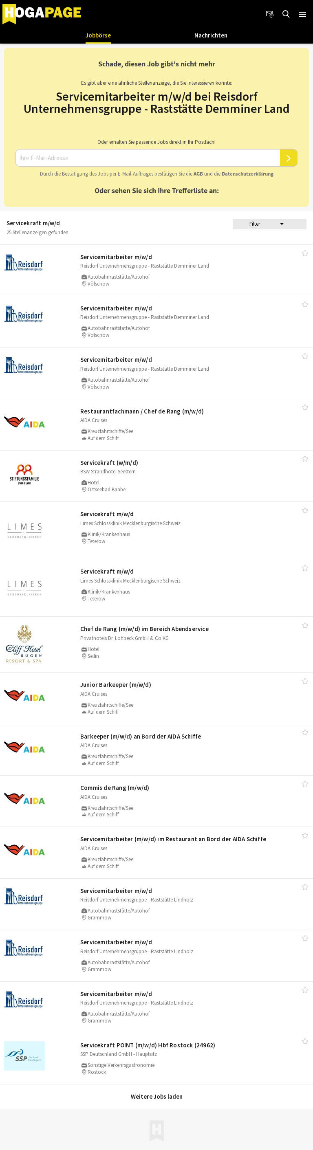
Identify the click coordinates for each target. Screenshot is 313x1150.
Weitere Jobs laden (157, 1096)
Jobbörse (98, 35)
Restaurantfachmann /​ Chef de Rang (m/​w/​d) (142, 411)
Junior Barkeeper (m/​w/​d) (115, 684)
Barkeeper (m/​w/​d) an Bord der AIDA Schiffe (140, 736)
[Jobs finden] (286, 14)
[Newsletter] (270, 14)
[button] (302, 14)
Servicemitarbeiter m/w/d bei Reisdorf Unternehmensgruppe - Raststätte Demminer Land (157, 102)
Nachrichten (210, 35)
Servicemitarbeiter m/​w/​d (116, 257)
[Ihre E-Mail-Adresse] (147, 158)
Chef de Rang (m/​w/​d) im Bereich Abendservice (144, 629)
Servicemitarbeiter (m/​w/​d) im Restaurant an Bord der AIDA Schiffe (173, 839)
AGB (198, 173)
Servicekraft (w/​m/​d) (109, 462)
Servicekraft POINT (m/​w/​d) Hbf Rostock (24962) (147, 1045)
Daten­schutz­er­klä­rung (247, 173)
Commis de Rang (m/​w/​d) (114, 788)
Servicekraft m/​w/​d (107, 514)
